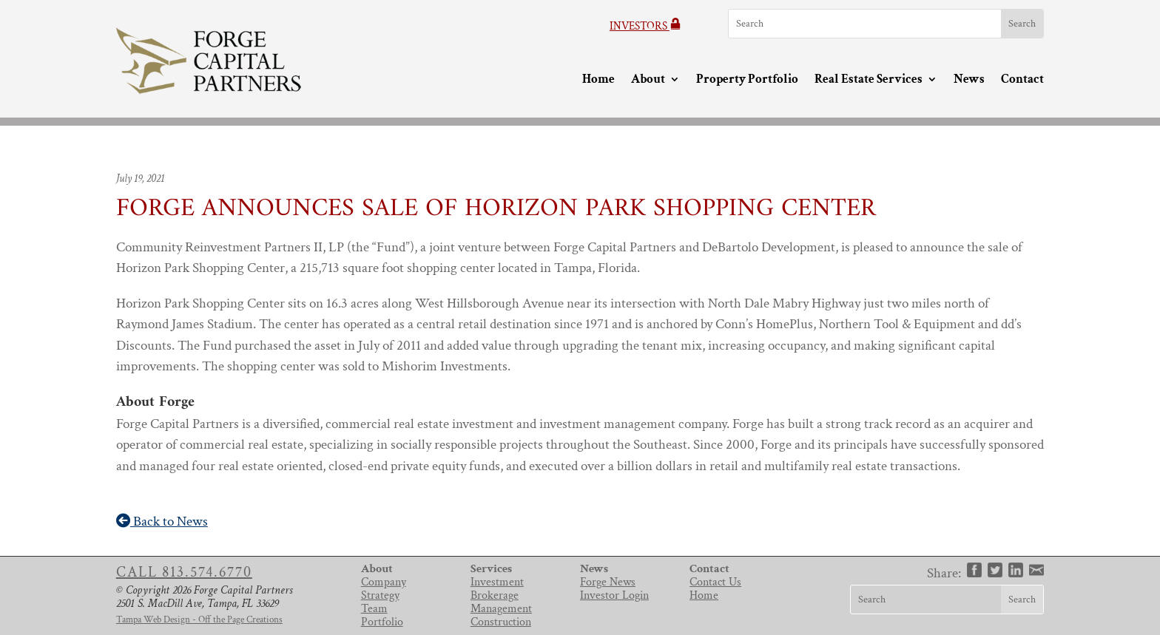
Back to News (162, 521)
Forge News (607, 582)
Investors (645, 26)
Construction (501, 622)
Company (383, 582)
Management (501, 609)
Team (374, 609)
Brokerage (495, 595)
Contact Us (715, 582)
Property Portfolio (747, 79)
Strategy (380, 595)
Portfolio (382, 622)
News (969, 79)
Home (598, 79)
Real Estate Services (869, 79)
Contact (1022, 79)
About (648, 79)
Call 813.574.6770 (184, 572)
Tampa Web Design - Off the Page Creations (199, 620)
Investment (497, 582)
